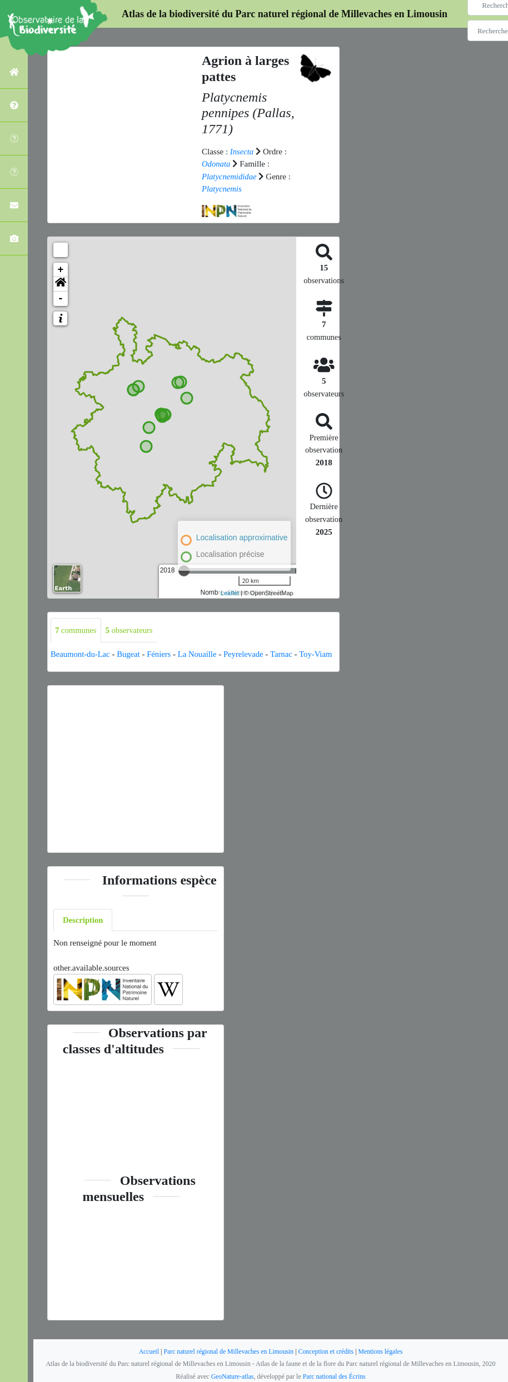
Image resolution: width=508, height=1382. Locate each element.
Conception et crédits (327, 1351)
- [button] (61, 298)
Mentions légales (383, 1351)
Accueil (146, 1351)
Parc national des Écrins (334, 1376)
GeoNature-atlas (231, 1376)
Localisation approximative (242, 537)
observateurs (130, 629)
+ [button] (61, 269)
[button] (60, 284)
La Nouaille (200, 654)
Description (83, 932)
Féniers (161, 654)
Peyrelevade (247, 654)
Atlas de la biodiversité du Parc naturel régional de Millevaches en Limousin (284, 13)
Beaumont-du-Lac (81, 654)
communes (76, 629)
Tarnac (286, 654)
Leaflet (230, 593)
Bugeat (130, 654)
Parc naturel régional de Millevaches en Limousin (227, 1351)
